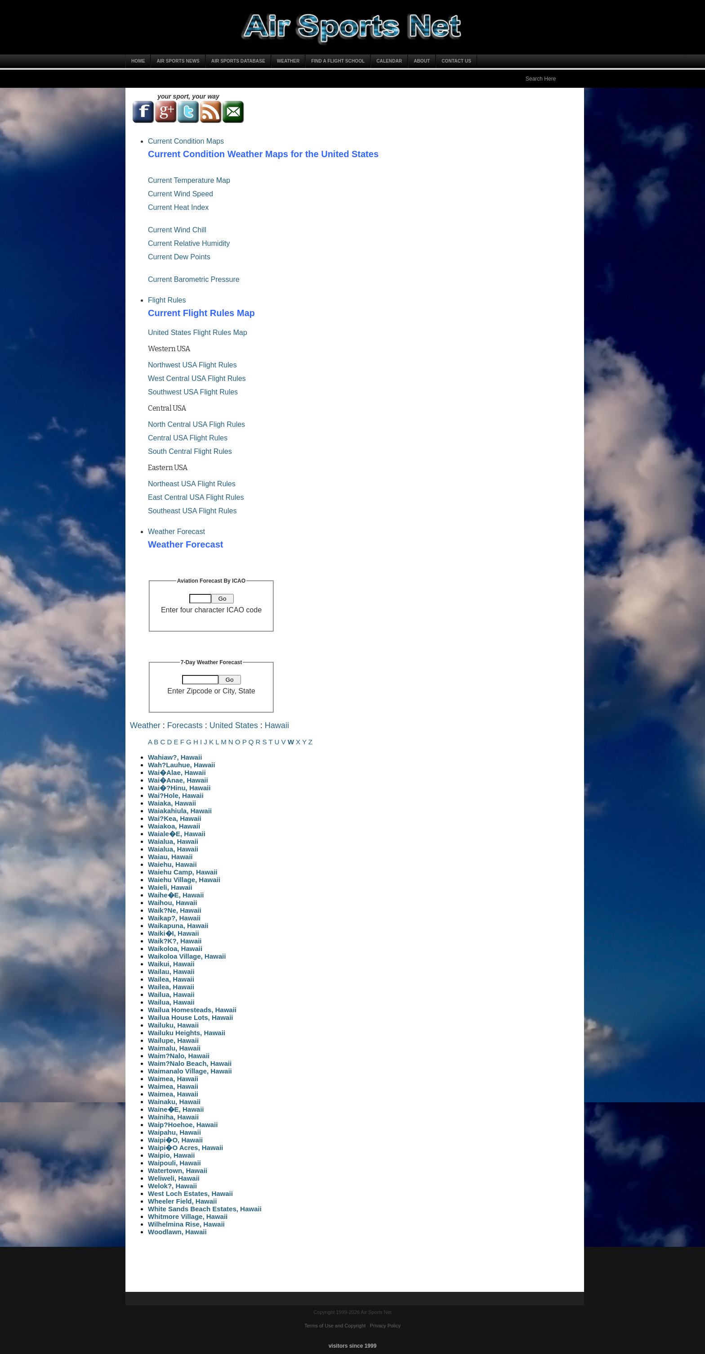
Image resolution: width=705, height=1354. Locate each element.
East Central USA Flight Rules (196, 497)
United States (234, 725)
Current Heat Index (178, 207)
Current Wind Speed (180, 194)
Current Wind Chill (177, 230)
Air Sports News (177, 61)
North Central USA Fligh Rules (196, 424)
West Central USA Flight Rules (197, 378)
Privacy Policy (385, 1325)
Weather (288, 61)
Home (138, 61)
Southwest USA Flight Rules (193, 392)
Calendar (389, 61)
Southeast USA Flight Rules (192, 511)
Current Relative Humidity (189, 243)
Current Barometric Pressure (194, 279)
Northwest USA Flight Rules (192, 365)
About (422, 61)
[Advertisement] (509, 262)
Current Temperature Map (189, 180)
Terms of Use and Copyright (335, 1325)
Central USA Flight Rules (188, 438)
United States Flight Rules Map (197, 332)
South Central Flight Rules (190, 451)
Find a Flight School (338, 61)
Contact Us (456, 61)
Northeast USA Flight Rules (192, 484)
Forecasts (185, 725)
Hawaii (277, 725)
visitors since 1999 (353, 1346)
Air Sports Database (238, 61)
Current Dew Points (179, 257)
